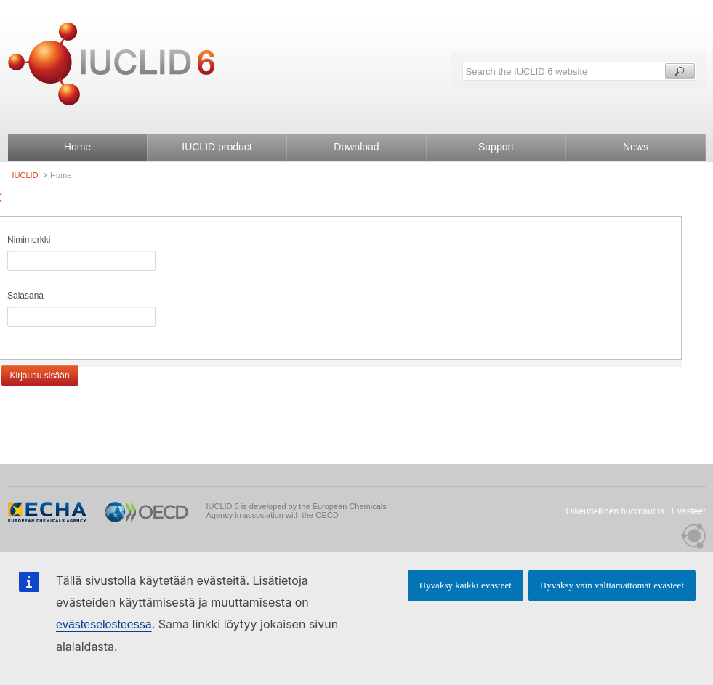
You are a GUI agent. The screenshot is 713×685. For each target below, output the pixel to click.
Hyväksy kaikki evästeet (465, 585)
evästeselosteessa (104, 624)
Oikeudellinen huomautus (614, 511)
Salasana (25, 296)
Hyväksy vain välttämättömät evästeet (612, 585)
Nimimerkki (28, 240)
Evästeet (689, 511)
